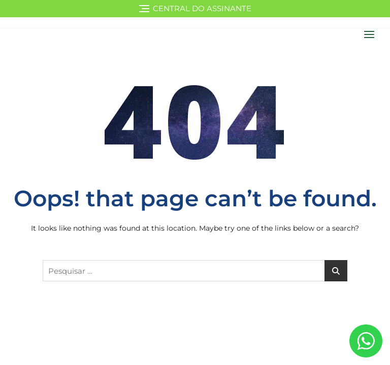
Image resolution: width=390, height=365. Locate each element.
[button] (372, 34)
